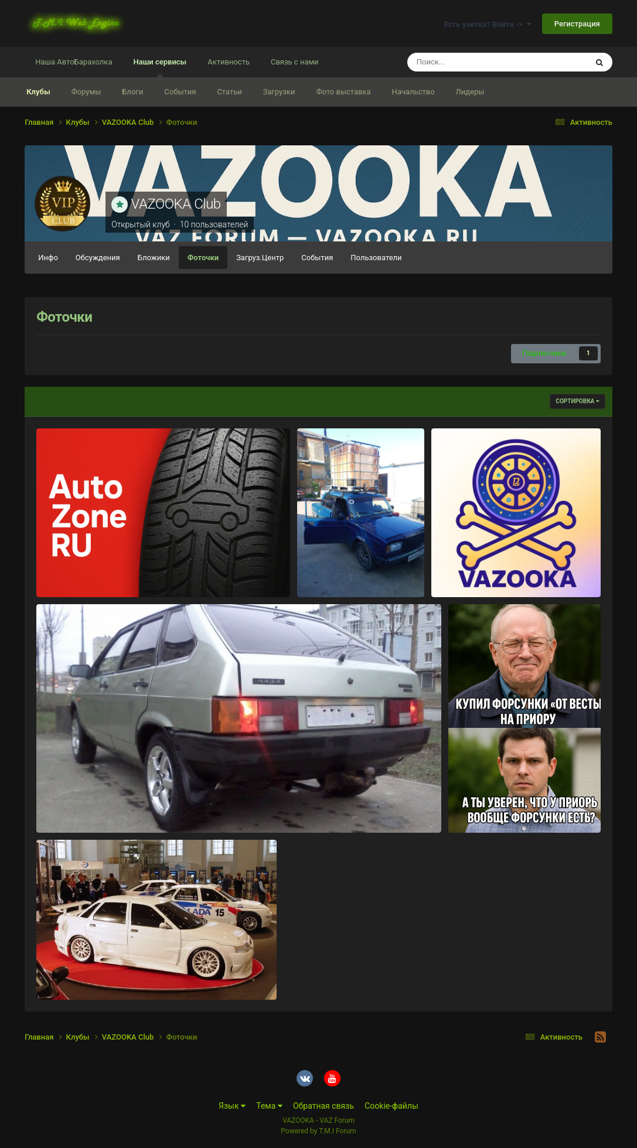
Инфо (48, 257)
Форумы (86, 91)
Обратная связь (323, 1105)
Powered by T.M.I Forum (318, 1131)
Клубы (38, 91)
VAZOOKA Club (176, 204)
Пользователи (375, 257)
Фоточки (203, 257)
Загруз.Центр (260, 257)
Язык (232, 1105)
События (180, 91)
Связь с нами (295, 61)
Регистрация (577, 23)
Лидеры (470, 91)
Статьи (229, 91)
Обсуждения (98, 257)
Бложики (154, 257)
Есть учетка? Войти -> (488, 24)
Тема (269, 1105)
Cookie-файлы (391, 1105)
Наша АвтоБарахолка (73, 61)
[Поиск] (475, 62)
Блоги (132, 91)
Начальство (413, 91)
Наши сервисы (159, 67)
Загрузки (279, 91)
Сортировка (577, 401)
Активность (228, 61)
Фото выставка (343, 91)
